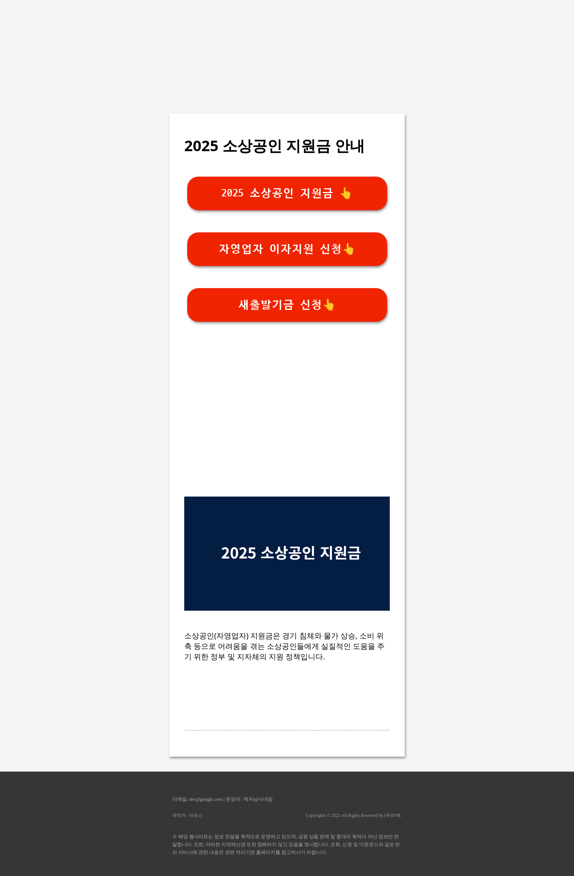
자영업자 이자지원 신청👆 (287, 249)
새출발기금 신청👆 (287, 305)
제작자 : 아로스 (187, 815)
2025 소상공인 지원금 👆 (287, 193)
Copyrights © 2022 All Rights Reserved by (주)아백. (354, 815)
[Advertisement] (287, 52)
